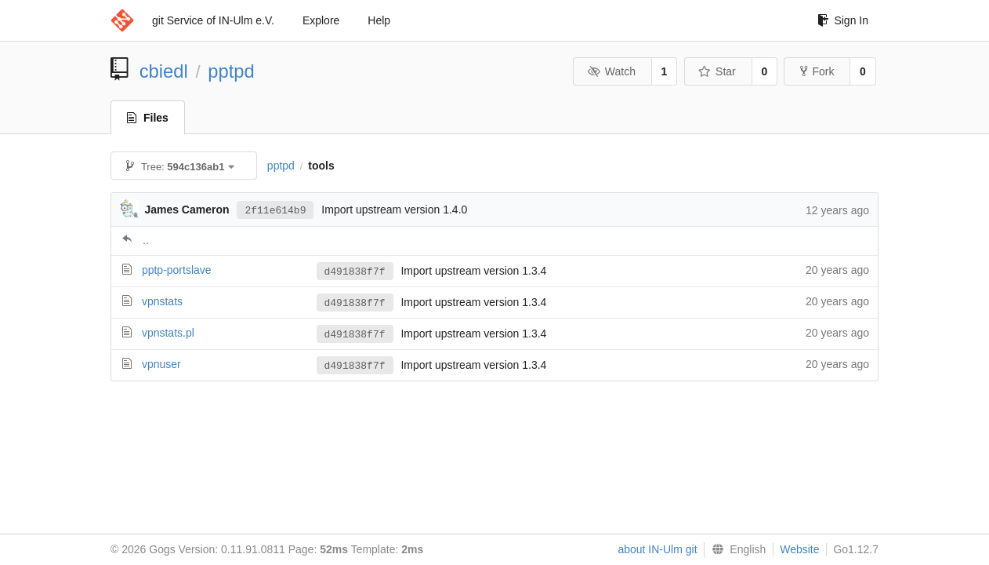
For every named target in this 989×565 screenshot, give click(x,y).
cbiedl (163, 71)
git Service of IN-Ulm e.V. (213, 20)
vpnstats (162, 301)
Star (717, 71)
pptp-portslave (177, 270)
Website (799, 549)
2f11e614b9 (275, 209)
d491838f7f (355, 271)
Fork (817, 71)
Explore (320, 20)
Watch (611, 71)
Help (379, 20)
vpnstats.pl (168, 332)
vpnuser (161, 364)
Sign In (842, 20)
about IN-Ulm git (657, 549)
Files (147, 117)
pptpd (231, 71)
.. (146, 240)
